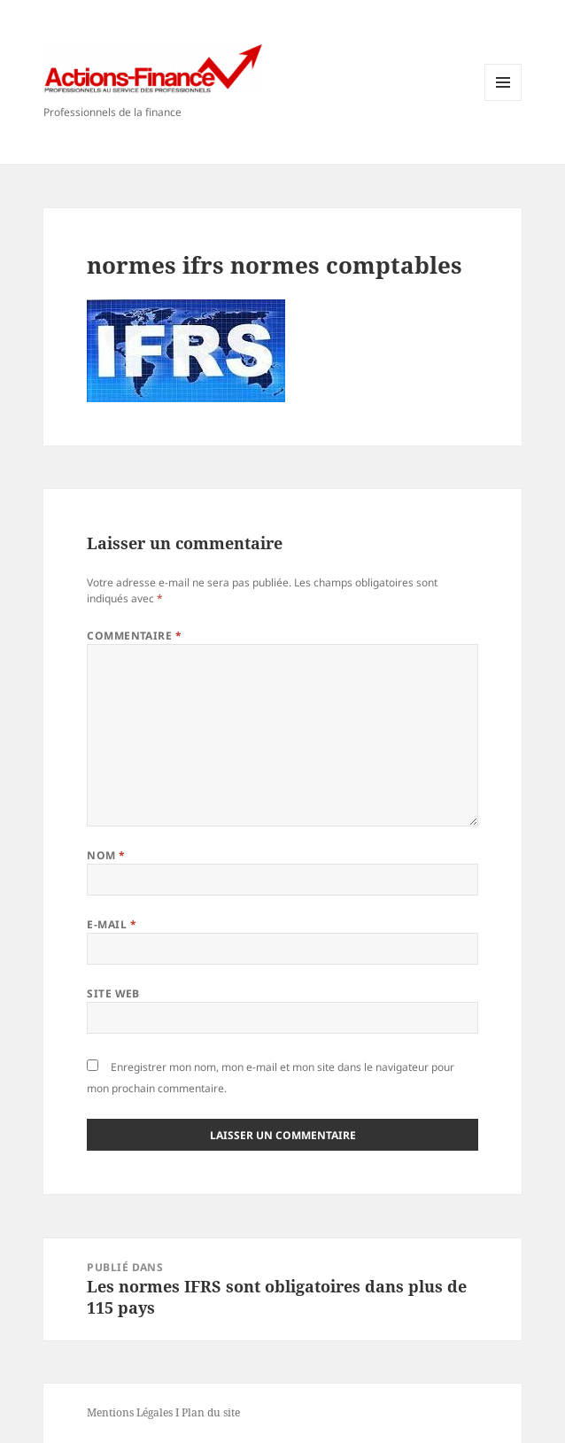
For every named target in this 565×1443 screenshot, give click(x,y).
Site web (113, 993)
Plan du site (211, 1412)
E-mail (111, 924)
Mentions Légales (130, 1412)
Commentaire (134, 635)
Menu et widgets (503, 100)
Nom (106, 855)
